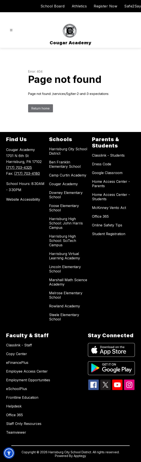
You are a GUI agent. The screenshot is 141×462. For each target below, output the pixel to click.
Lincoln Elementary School (65, 269)
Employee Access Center (27, 371)
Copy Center (16, 354)
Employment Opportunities (28, 380)
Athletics (79, 6)
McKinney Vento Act (109, 207)
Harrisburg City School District (68, 151)
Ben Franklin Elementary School (65, 164)
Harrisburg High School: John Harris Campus (66, 223)
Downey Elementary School (66, 194)
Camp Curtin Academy (67, 175)
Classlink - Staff (19, 345)
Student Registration (108, 234)
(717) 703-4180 (27, 173)
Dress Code (101, 164)
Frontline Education (22, 397)
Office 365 (100, 216)
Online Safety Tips (107, 225)
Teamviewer (16, 432)
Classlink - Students (108, 155)
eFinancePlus (17, 362)
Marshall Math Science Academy (68, 282)
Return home (40, 108)
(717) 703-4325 (19, 167)
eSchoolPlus (16, 389)
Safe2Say (132, 6)
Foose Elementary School (64, 208)
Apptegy (80, 456)
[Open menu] (11, 30)
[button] (9, 453)
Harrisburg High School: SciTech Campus (62, 240)
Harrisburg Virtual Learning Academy (64, 256)
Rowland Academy (64, 306)
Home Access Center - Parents (111, 183)
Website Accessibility (23, 199)
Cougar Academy (63, 184)
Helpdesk (14, 406)
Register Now (105, 6)
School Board (53, 6)
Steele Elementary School (64, 317)
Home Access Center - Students (111, 196)
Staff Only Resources (23, 423)
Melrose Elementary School (65, 295)
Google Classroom (107, 173)
